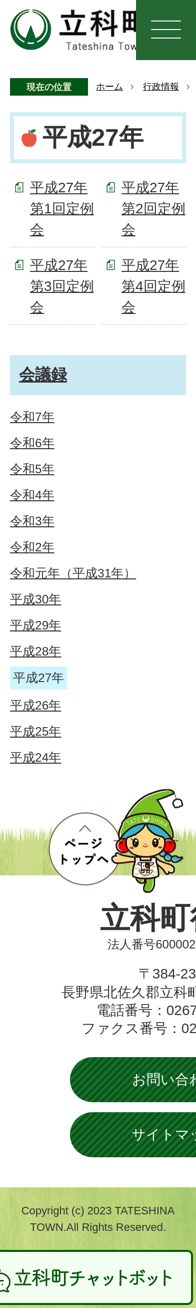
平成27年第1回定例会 (62, 208)
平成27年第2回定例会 (154, 208)
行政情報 (161, 87)
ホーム (109, 87)
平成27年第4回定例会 (154, 286)
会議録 (43, 375)
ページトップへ (116, 841)
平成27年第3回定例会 (62, 286)
